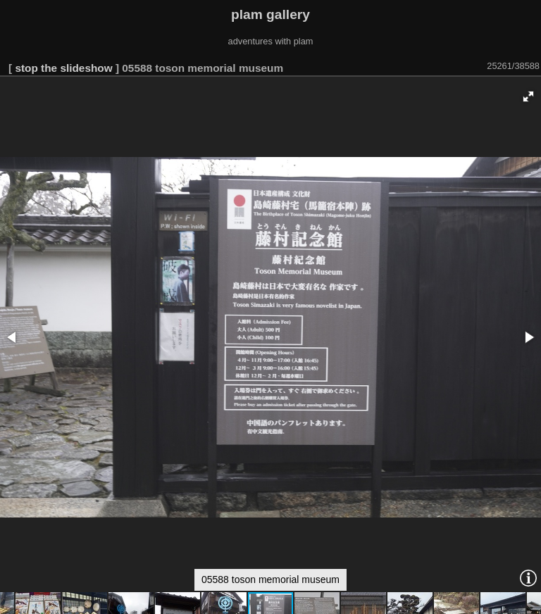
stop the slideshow (63, 68)
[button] (528, 96)
